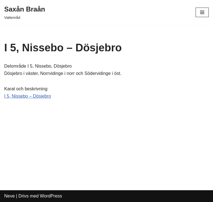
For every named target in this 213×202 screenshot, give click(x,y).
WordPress (51, 196)
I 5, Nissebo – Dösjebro (27, 96)
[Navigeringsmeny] (202, 12)
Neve (9, 196)
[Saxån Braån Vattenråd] (24, 12)
